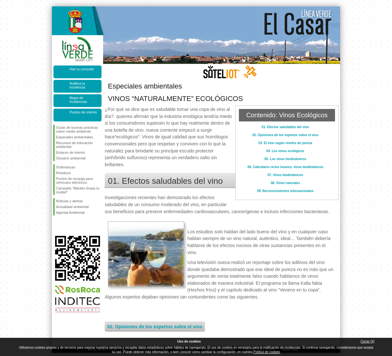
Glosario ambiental (71, 158)
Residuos (63, 173)
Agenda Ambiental (70, 212)
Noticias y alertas (69, 201)
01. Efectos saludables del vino (285, 127)
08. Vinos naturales (285, 183)
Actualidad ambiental (72, 207)
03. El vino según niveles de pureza (285, 143)
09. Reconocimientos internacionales (285, 191)
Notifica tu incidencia (77, 85)
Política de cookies (266, 352)
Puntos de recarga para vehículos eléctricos (74, 180)
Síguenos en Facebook (57, 225)
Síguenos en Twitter (68, 225)
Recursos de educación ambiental (74, 145)
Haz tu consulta (81, 69)
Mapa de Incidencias (78, 100)
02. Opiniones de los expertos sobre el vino (285, 135)
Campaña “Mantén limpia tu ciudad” (77, 190)
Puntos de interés (83, 112)
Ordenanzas (65, 167)
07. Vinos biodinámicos (285, 175)
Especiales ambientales (74, 137)
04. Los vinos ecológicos (285, 151)
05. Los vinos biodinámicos (285, 159)
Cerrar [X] (367, 341)
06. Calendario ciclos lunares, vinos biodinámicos (285, 167)
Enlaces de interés (70, 152)
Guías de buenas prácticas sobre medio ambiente (77, 129)
